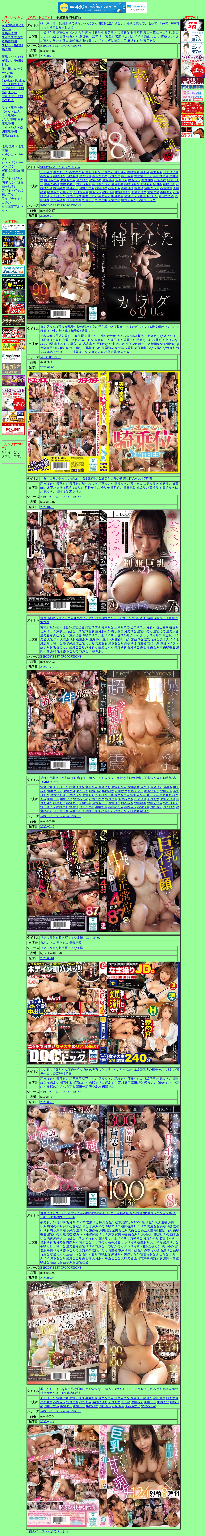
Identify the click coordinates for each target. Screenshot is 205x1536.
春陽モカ (166, 192)
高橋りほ (127, 188)
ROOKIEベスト (50, 357)
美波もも (156, 172)
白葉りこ (79, 348)
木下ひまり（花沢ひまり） (65, 487)
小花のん (107, 172)
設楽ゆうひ (74, 196)
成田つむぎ (171, 344)
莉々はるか (93, 32)
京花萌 (125, 1402)
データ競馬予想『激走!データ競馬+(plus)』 (13, 88)
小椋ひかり (48, 32)
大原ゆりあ (151, 483)
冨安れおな (93, 172)
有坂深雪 (166, 188)
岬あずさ (111, 1082)
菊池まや (69, 791)
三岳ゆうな (74, 795)
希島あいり (144, 340)
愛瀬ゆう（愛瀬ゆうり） (141, 196)
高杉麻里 (124, 1082)
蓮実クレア (151, 188)
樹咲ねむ (169, 184)
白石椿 (144, 647)
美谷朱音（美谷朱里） (55, 336)
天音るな (123, 32)
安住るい (88, 200)
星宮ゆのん (167, 36)
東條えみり (96, 352)
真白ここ (134, 1230)
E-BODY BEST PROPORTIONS (60, 45)
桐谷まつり (54, 352)
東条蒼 (93, 1230)
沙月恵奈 (111, 799)
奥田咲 (60, 1222)
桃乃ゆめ (168, 1246)
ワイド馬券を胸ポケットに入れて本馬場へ (12, 111)
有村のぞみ (77, 172)
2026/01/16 (47, 507)
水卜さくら (61, 344)
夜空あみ (149, 40)
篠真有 (157, 184)
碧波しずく (90, 196)
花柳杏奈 (118, 1406)
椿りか (105, 487)
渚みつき (123, 352)
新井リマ (144, 344)
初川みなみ (148, 348)
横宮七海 (66, 1082)
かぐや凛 (46, 172)
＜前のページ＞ (36, 1531)
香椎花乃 (134, 348)
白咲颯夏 (133, 172)
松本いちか (86, 340)
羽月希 (70, 1222)
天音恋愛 (75, 942)
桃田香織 (127, 1226)
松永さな (82, 1226)
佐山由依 (162, 627)
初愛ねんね (57, 1254)
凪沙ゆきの (122, 483)
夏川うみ (108, 639)
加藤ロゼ (137, 639)
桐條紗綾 (69, 643)
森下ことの (99, 176)
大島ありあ (67, 639)
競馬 (5, 146)
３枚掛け (8, 76)
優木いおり (57, 795)
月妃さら (120, 172)
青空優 (141, 643)
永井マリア (92, 336)
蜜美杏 (167, 787)
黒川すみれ (93, 348)
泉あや (144, 172)
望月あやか (103, 631)
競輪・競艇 (16, 146)
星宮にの (95, 180)
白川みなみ (51, 180)
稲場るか (120, 1078)
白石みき (156, 647)
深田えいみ (154, 803)
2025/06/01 (47, 958)
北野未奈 (166, 791)
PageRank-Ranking (13, 80)
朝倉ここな (112, 1258)
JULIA (67, 352)
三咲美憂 (78, 336)
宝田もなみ (119, 1230)
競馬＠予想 (9, 33)
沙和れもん (83, 184)
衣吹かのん (164, 1082)
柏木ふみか (77, 32)
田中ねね (66, 799)
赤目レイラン (169, 643)
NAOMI (136, 1222)
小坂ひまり (151, 635)
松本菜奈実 (122, 1222)
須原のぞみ (106, 40)
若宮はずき (167, 1238)
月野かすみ (86, 188)
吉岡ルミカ (99, 1250)
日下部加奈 (74, 200)
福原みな (53, 192)
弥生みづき (90, 483)
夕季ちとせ (151, 1250)
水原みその (48, 491)
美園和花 (108, 348)
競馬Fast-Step (10, 135)
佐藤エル (129, 340)
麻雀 (5, 150)
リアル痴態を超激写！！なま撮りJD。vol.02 (70, 937)
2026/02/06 (47, 367)
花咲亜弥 (72, 176)
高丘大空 (120, 40)
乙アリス (98, 36)
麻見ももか (135, 40)
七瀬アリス (109, 32)
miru (69, 348)
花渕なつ (114, 176)
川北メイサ (135, 36)
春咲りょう (102, 340)
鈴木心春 (69, 1226)
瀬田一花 (149, 32)
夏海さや (108, 180)
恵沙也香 (147, 180)
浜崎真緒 (75, 40)
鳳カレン (95, 192)
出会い (6, 202)
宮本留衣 (88, 631)
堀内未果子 (67, 184)
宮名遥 (109, 36)
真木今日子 (99, 803)
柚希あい (98, 651)
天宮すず (114, 200)
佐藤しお (56, 1262)
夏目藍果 (85, 36)
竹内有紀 (59, 348)
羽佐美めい (90, 40)
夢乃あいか (61, 172)
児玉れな (102, 344)
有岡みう (46, 176)
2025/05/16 (47, 1102)
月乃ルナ (131, 344)
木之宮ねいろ (143, 176)
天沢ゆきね (170, 487)
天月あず (75, 483)
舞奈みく (72, 1242)
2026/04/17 (47, 56)
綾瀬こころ (166, 196)
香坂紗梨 (59, 188)
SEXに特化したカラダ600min (60, 167)
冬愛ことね (70, 340)
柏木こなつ (96, 799)
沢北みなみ (138, 795)
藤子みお (127, 176)
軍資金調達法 (11, 170)
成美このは (51, 184)
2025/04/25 (47, 1277)
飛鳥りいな (170, 1242)
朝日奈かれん (101, 184)
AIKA (133, 336)
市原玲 (138, 188)
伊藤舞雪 (46, 348)
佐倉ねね (72, 36)
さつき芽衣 (54, 631)
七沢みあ (123, 336)
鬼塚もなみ (67, 180)
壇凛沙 (73, 807)
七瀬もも (146, 184)
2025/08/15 (47, 826)
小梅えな (66, 192)
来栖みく (117, 1254)
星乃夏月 (46, 635)
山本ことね (164, 32)
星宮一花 (76, 344)
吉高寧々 (89, 344)
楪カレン (134, 180)
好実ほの (101, 188)
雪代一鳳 (153, 643)
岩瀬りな (121, 36)
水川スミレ (48, 807)
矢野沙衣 (120, 647)
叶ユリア (140, 1226)
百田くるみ (90, 1254)
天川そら (156, 1242)
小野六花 (110, 352)
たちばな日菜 (56, 36)
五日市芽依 (80, 192)
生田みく (137, 1402)
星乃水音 (85, 176)
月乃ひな (82, 180)
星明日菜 (108, 192)
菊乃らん (104, 196)
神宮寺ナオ (108, 336)
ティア (80, 1222)
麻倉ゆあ (104, 787)
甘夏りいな (80, 352)
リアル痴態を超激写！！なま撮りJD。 (66, 948)
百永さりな (155, 336)
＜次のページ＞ (58, 1531)
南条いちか (122, 639)
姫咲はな (59, 176)
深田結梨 (129, 487)
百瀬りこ (133, 647)
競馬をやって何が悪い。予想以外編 (12, 60)
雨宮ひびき (122, 192)
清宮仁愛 (62, 32)
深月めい (72, 188)
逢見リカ (121, 180)
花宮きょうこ (146, 200)
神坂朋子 (72, 803)
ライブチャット (12, 198)
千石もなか (132, 1406)
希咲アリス (90, 635)
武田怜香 (121, 1234)
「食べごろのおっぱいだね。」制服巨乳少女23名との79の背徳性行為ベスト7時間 (96, 478)
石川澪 (48, 344)
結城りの (95, 791)
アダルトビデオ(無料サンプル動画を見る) (13, 182)
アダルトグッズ (12, 190)
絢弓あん (91, 647)
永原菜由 (62, 40)
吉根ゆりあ (99, 1402)
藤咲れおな (132, 184)
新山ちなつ (151, 36)
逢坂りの (142, 487)
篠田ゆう (117, 340)
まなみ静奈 (57, 200)
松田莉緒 (157, 344)
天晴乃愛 (133, 811)
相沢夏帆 (161, 1222)
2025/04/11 (47, 1421)
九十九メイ (167, 639)
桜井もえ (159, 340)
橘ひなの (163, 348)
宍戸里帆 (101, 200)
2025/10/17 (47, 666)
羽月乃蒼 (136, 32)
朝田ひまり (161, 176)
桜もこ (142, 336)
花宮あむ (160, 180)
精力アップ (9, 194)
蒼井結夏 (114, 1242)
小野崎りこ (135, 1238)
